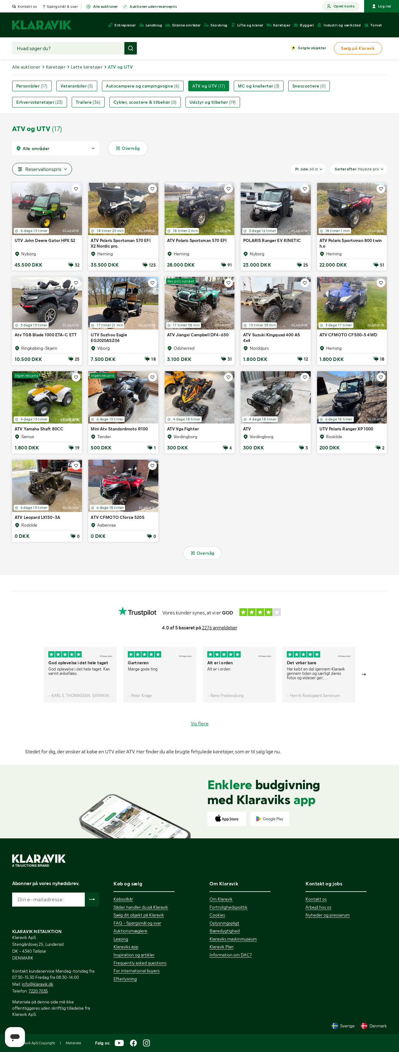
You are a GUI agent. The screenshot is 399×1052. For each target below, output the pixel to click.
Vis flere (200, 724)
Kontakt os (27, 6)
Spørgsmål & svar (62, 6)
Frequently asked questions (139, 962)
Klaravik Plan (221, 946)
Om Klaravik (221, 899)
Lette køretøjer (87, 66)
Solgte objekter (312, 48)
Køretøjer (56, 66)
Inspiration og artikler (134, 954)
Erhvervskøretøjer (39, 102)
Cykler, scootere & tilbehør (145, 102)
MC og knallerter (258, 86)
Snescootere (309, 86)
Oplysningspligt (224, 923)
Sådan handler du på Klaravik (140, 907)
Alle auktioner (105, 7)
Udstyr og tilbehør (213, 102)
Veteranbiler (76, 86)
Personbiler (32, 86)
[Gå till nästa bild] (364, 674)
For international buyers (136, 970)
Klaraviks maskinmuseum (233, 938)
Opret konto (341, 6)
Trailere (88, 102)
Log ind (381, 6)
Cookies (217, 914)
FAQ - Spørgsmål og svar (137, 923)
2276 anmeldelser (219, 628)
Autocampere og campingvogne (143, 86)
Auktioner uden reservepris (153, 7)
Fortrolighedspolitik (228, 907)
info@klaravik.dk (37, 984)
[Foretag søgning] (130, 48)
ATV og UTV (208, 86)
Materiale (73, 1043)
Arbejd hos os (318, 907)
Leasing (120, 938)
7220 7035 (38, 990)
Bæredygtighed (224, 930)
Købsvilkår (123, 899)
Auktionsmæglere (130, 930)
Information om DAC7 (230, 954)
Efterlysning (125, 978)
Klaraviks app (125, 946)
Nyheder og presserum (327, 914)
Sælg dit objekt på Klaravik (138, 914)
